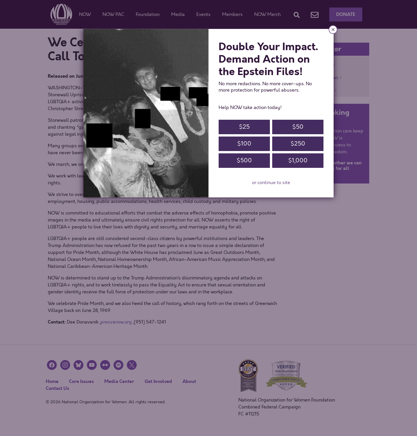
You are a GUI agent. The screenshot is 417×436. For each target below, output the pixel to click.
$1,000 (298, 160)
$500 (244, 160)
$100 (244, 144)
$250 (297, 144)
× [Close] (333, 29)
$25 (244, 127)
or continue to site (271, 182)
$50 (297, 127)
